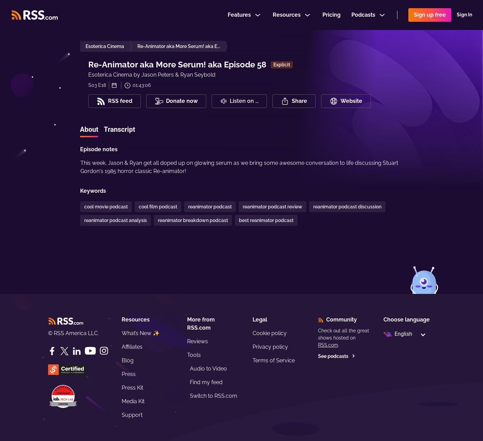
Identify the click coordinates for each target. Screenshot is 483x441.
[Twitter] (64, 351)
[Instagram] (104, 351)
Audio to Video (208, 368)
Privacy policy (270, 347)
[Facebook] (52, 351)
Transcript (119, 129)
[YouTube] (90, 351)
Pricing (331, 15)
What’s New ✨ (141, 333)
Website (346, 101)
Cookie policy (270, 333)
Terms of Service (274, 360)
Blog (128, 360)
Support (132, 415)
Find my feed (206, 382)
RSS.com (328, 345)
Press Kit (132, 387)
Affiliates (132, 347)
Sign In (464, 15)
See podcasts (336, 356)
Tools (194, 355)
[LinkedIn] (77, 351)
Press (129, 374)
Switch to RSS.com (213, 396)
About (89, 129)
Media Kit (133, 401)
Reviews (197, 341)
